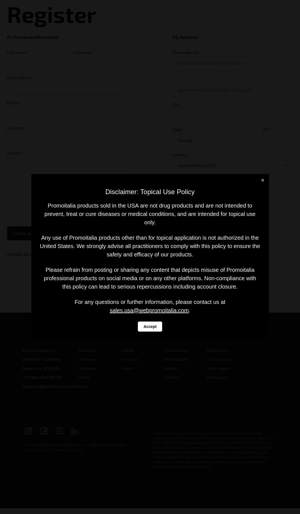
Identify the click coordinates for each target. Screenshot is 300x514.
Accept (150, 326)
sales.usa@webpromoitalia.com (149, 310)
